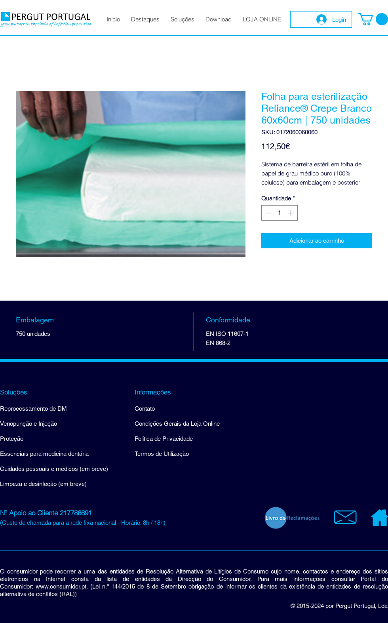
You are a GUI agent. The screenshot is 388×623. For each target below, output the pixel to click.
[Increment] (291, 213)
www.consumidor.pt (61, 586)
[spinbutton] (279, 213)
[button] (373, 19)
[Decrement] (267, 213)
